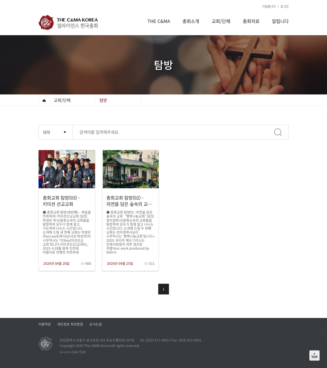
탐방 (103, 100)
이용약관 (44, 324)
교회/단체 (62, 100)
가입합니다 (269, 6)
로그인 (284, 6)
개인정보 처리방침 (70, 324)
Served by (73, 352)
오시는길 (95, 324)
